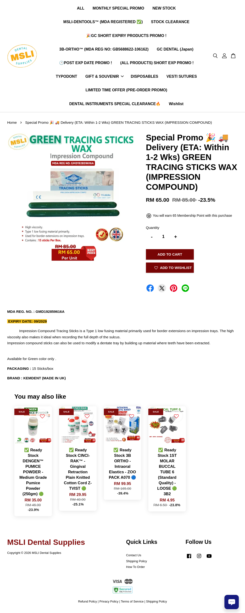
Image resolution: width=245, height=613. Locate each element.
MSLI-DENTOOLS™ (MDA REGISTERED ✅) (103, 23)
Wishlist (176, 105)
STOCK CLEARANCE (170, 23)
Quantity (152, 229)
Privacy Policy (109, 603)
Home (12, 124)
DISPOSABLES (144, 77)
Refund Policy (87, 603)
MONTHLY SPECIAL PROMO (118, 9)
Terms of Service (132, 603)
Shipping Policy (136, 563)
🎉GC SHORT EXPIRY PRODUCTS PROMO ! (126, 36)
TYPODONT (66, 77)
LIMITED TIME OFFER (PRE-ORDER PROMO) (126, 91)
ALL (80, 9)
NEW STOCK (164, 9)
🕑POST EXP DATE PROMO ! (85, 64)
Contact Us (133, 557)
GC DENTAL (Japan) (175, 50)
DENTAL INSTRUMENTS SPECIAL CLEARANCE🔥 (115, 105)
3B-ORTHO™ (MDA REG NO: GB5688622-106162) (104, 50)
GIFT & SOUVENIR (104, 77)
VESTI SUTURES (182, 77)
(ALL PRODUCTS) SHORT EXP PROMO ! (157, 64)
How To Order (135, 569)
